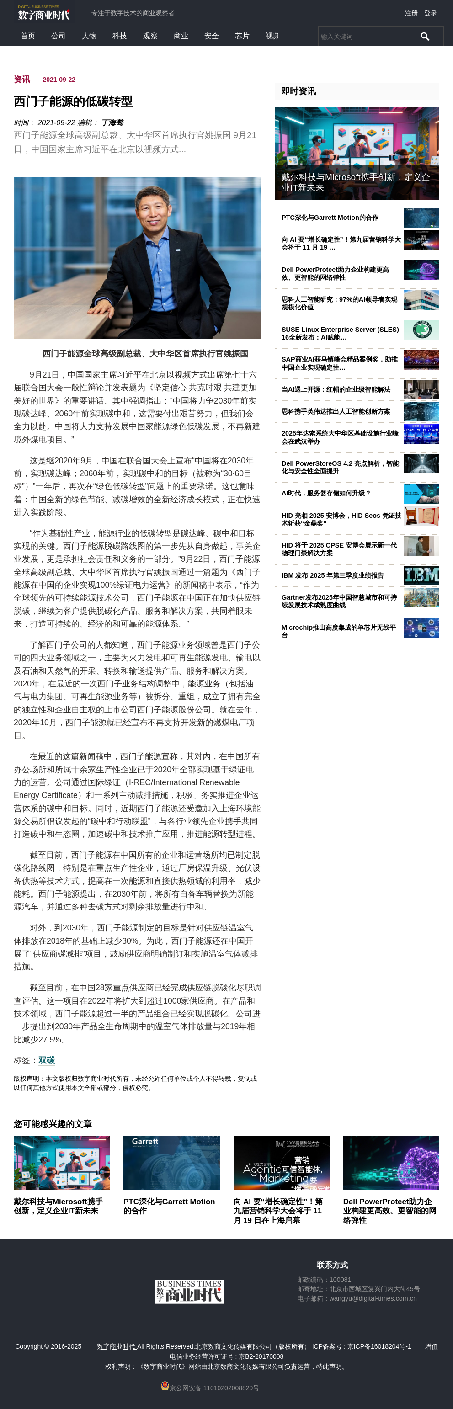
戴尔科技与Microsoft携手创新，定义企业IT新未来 (58, 1206)
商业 (181, 36)
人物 (89, 36)
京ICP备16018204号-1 (379, 1346)
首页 (28, 36)
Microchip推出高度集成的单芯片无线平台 (339, 631)
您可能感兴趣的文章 (53, 1124)
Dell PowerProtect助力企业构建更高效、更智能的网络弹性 (335, 273)
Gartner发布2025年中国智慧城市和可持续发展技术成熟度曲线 (339, 601)
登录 (430, 12)
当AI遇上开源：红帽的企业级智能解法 (336, 389)
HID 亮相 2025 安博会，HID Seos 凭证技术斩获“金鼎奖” (341, 519)
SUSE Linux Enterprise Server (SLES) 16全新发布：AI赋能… (340, 333)
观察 (150, 36)
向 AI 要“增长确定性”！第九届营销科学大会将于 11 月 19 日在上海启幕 (278, 1210)
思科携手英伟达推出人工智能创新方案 (336, 411)
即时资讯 (298, 91)
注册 (411, 12)
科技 (119, 36)
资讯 (22, 79)
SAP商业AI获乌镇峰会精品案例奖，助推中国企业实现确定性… (340, 363)
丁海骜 (112, 123)
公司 (58, 36)
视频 (273, 36)
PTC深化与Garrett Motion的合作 (330, 217)
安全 (211, 36)
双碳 (46, 1060)
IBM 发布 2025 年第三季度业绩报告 (333, 575)
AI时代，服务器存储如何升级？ (326, 493)
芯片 (242, 36)
